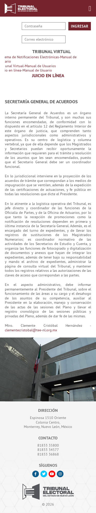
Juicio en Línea (48, 75)
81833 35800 (48, 445)
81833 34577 (48, 449)
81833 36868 (48, 454)
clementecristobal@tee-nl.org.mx (31, 330)
